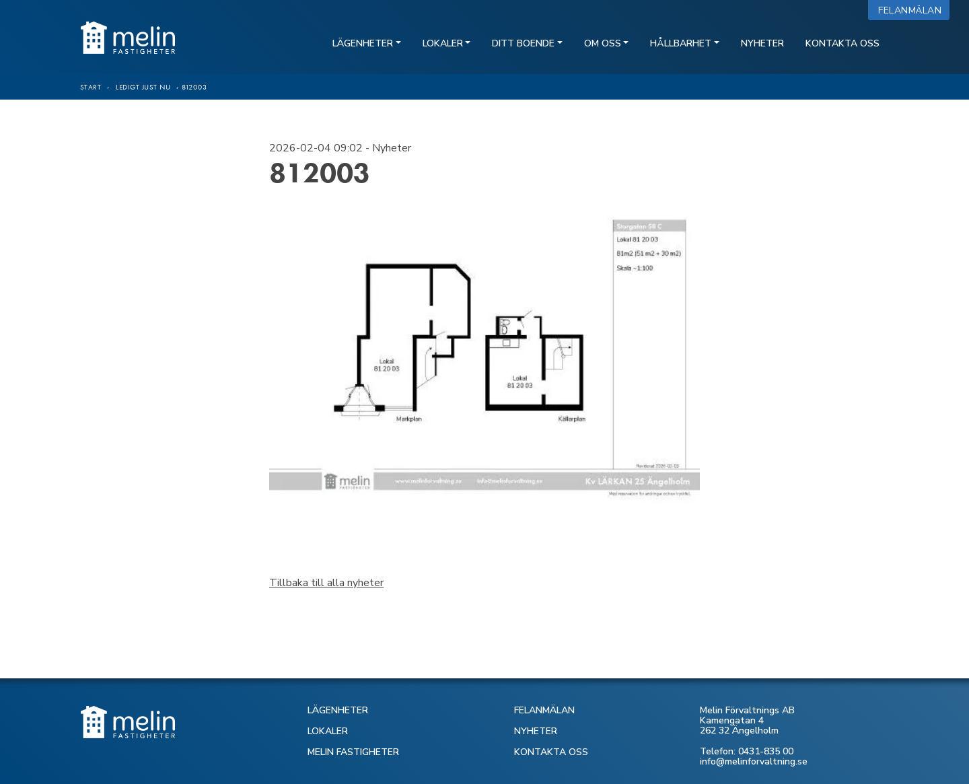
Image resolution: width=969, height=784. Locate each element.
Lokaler (443, 43)
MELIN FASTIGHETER (353, 752)
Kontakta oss (842, 43)
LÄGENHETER (338, 710)
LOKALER (328, 731)
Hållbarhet (680, 43)
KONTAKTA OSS (551, 752)
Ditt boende (523, 43)
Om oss (602, 43)
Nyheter (762, 43)
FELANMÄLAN (544, 710)
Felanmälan (912, 10)
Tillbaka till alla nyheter (326, 582)
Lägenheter (362, 43)
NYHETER (535, 731)
